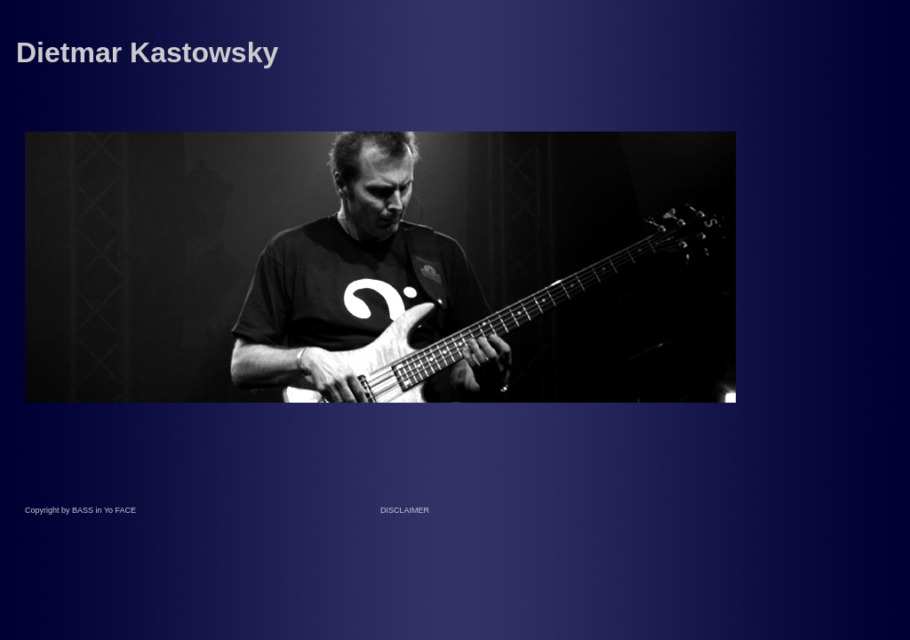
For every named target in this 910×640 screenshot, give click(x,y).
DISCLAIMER (404, 510)
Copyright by (48, 510)
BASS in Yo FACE (104, 510)
